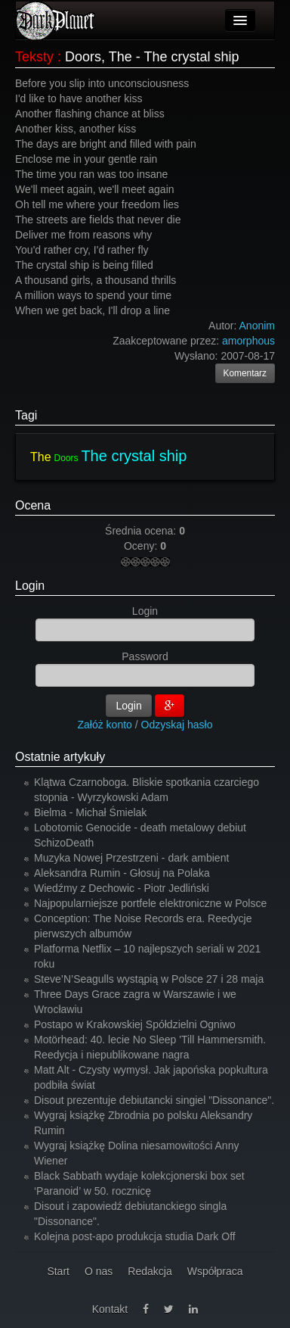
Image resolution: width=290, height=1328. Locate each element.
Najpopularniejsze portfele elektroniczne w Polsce (150, 903)
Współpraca (215, 1271)
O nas (99, 1271)
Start (58, 1271)
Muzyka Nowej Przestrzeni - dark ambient (131, 858)
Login (30, 585)
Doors (66, 458)
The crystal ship (134, 455)
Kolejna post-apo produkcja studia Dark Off (135, 1236)
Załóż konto (105, 725)
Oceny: (142, 546)
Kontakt (110, 1309)
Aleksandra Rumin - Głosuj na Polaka (122, 873)
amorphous (248, 341)
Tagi (26, 415)
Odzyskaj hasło (177, 725)
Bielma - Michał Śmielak (90, 812)
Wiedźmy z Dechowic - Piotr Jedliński (121, 888)
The (40, 456)
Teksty (34, 56)
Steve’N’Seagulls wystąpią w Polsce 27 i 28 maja (149, 979)
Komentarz (245, 373)
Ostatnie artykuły (60, 756)
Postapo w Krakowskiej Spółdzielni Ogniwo (135, 1024)
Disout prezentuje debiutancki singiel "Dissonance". (154, 1100)
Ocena (33, 505)
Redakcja (149, 1271)
